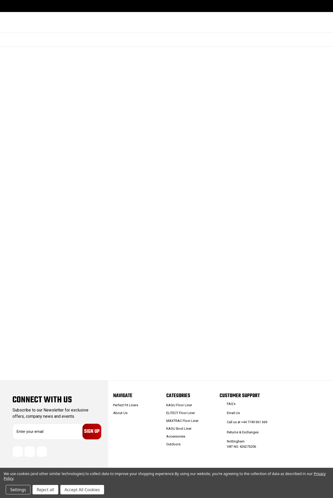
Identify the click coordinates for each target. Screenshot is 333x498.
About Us (120, 413)
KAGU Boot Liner (178, 429)
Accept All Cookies (82, 490)
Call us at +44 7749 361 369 (247, 422)
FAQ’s (231, 404)
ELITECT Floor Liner (180, 413)
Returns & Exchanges (243, 432)
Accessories (175, 436)
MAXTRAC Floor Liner (182, 421)
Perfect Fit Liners (125, 405)
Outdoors (173, 444)
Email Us (233, 413)
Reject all (45, 490)
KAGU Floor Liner (179, 405)
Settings (18, 490)
